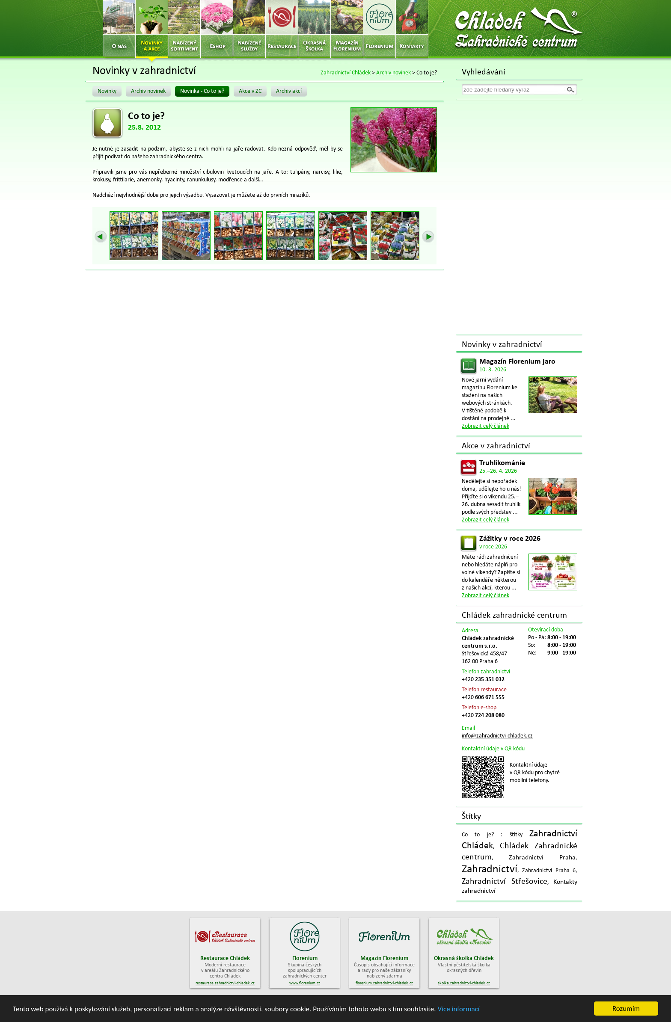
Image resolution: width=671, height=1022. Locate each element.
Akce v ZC (250, 91)
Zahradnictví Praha (542, 857)
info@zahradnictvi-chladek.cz (497, 736)
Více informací (458, 1010)
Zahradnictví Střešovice (504, 881)
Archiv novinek (393, 73)
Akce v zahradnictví (496, 446)
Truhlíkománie (502, 463)
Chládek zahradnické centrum (514, 615)
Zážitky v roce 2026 (509, 539)
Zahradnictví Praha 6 (549, 871)
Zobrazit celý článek (485, 426)
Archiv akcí (289, 91)
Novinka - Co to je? (202, 91)
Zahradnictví (489, 869)
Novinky (107, 91)
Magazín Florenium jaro (517, 362)
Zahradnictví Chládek (346, 73)
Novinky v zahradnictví (502, 345)
